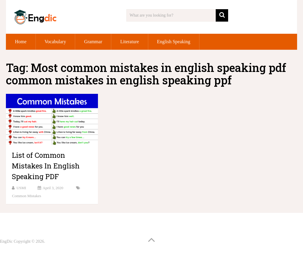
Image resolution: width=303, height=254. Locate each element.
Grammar (93, 41)
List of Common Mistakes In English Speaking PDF (46, 165)
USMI (21, 188)
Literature (129, 41)
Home (20, 41)
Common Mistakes (26, 196)
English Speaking (173, 41)
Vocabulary (55, 41)
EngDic (6, 241)
